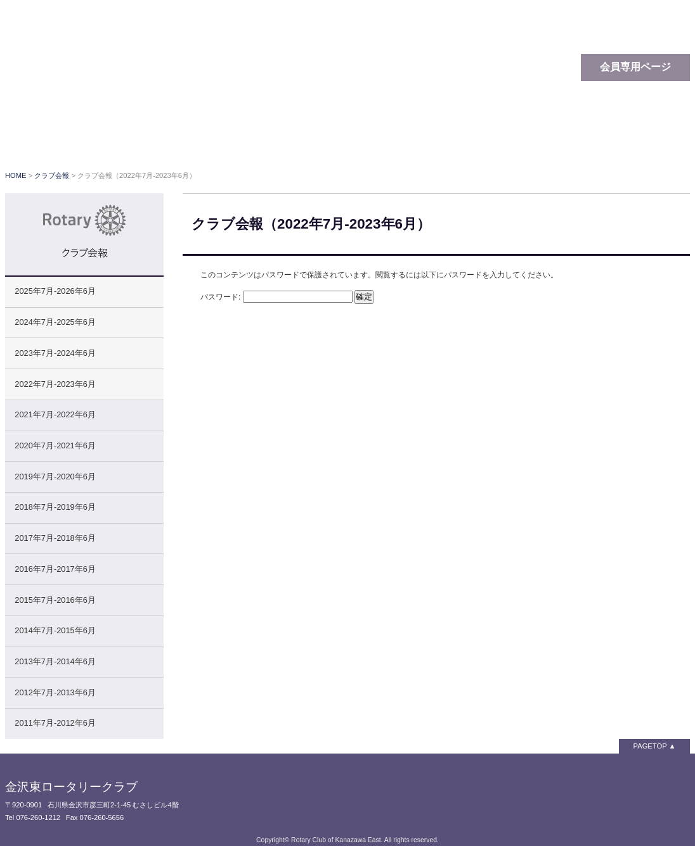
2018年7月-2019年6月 (55, 507)
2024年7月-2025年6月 (55, 322)
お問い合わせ (645, 139)
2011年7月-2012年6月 (55, 723)
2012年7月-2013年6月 (55, 692)
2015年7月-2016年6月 (55, 600)
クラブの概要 (306, 139)
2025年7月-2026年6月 (55, 291)
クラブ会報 (477, 139)
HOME (16, 175)
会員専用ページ (635, 66)
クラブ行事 (395, 139)
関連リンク (560, 139)
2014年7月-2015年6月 (55, 630)
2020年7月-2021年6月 (55, 445)
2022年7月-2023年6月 (55, 384)
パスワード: (276, 297)
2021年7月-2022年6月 (55, 414)
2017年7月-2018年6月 (55, 538)
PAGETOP (650, 746)
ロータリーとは (195, 139)
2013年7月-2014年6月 (55, 661)
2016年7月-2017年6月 (55, 569)
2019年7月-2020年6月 (55, 476)
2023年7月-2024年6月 (55, 353)
